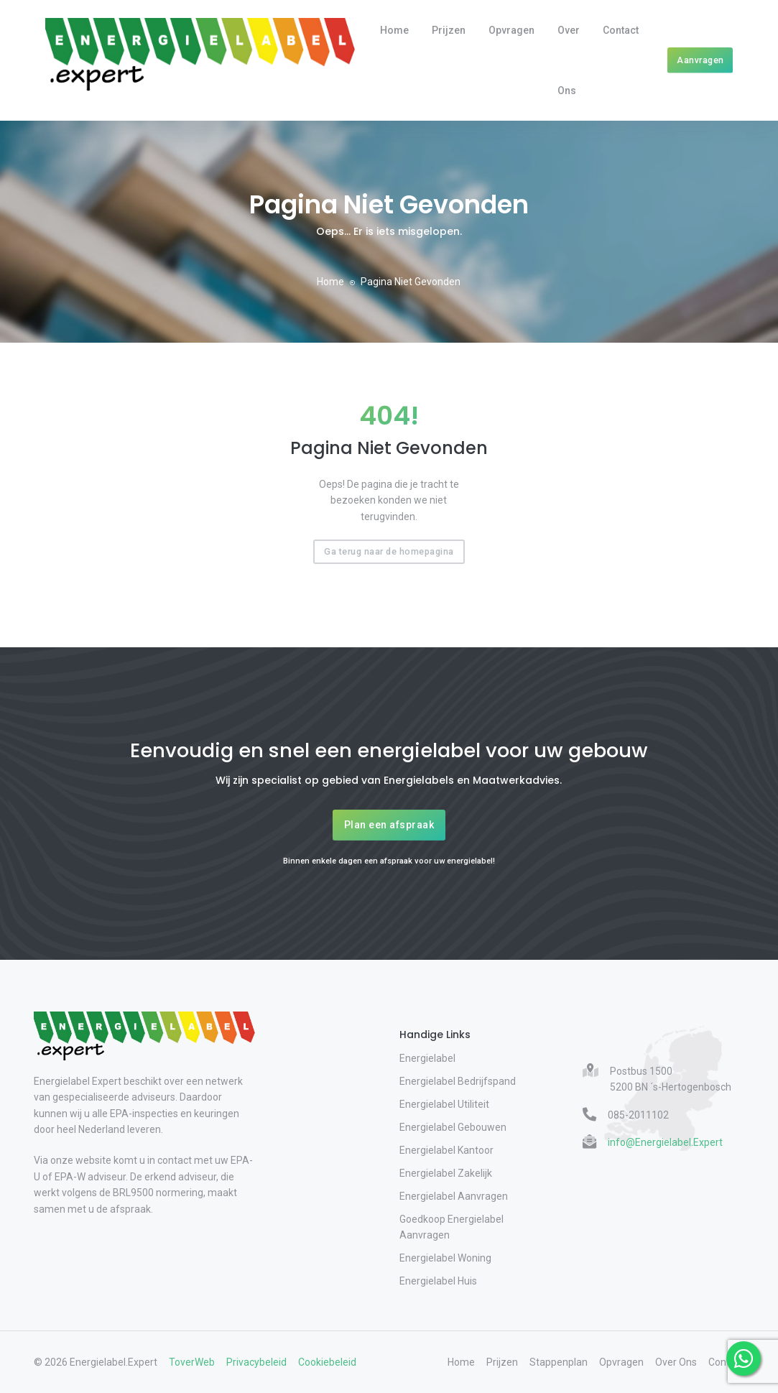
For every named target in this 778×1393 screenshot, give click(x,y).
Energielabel (427, 1058)
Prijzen (449, 30)
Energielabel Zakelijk (445, 1173)
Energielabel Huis (438, 1281)
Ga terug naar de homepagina (389, 551)
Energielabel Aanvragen (453, 1196)
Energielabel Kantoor (446, 1150)
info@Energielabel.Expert (665, 1142)
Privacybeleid (256, 1362)
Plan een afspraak (389, 824)
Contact (621, 30)
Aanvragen (700, 60)
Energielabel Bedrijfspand (457, 1081)
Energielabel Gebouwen (452, 1127)
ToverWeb (192, 1362)
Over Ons (568, 60)
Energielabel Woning (445, 1258)
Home (394, 30)
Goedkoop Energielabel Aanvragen (451, 1227)
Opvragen (511, 30)
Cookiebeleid (327, 1362)
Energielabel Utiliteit (444, 1104)
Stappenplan (558, 1362)
